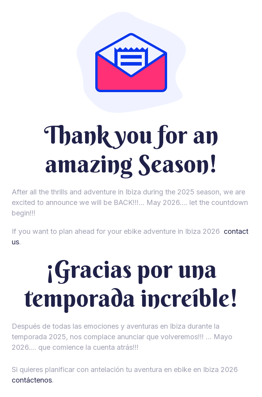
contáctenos (32, 380)
